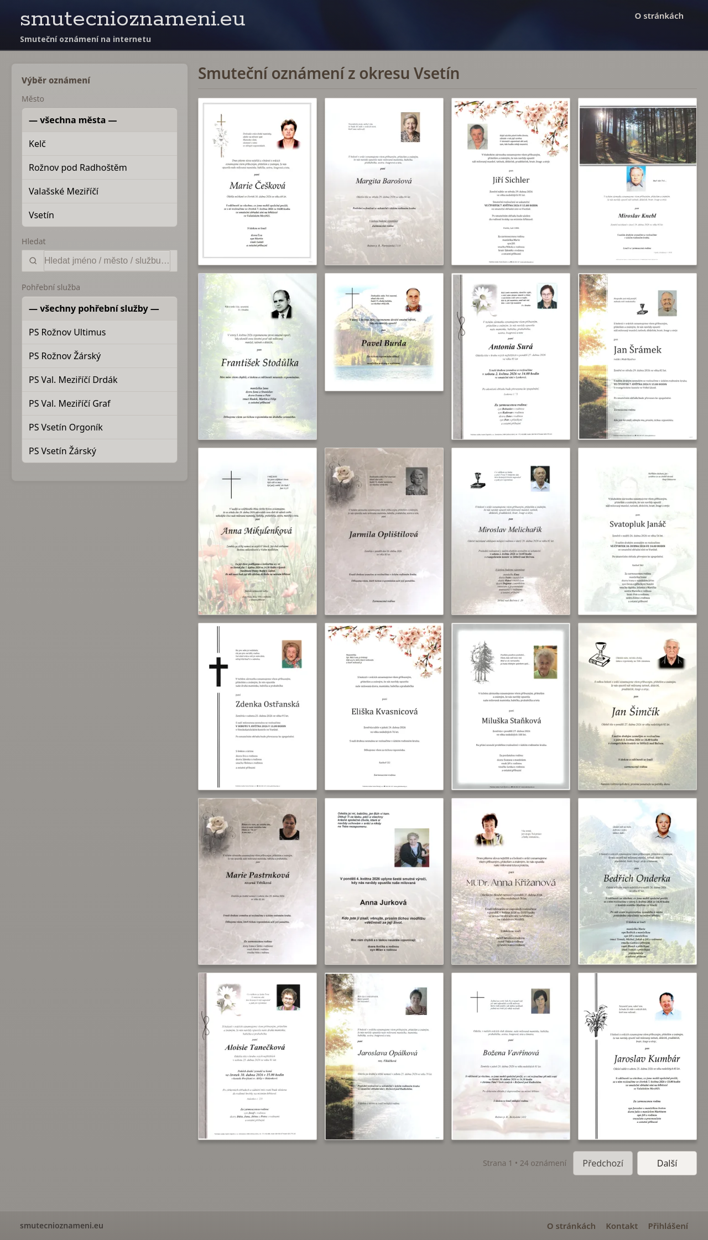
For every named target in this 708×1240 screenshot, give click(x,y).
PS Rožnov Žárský (65, 356)
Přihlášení (668, 1225)
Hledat (34, 241)
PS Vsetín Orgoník (66, 427)
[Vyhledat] (107, 260)
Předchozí (602, 1163)
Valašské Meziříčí (63, 191)
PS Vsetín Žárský (62, 451)
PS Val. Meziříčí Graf (70, 403)
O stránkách (659, 15)
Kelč (37, 144)
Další (667, 1163)
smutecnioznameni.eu (133, 19)
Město (33, 98)
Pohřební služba (51, 287)
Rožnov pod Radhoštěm (78, 167)
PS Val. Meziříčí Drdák (73, 380)
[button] (257, 181)
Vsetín (41, 215)
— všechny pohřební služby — (94, 308)
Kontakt (622, 1225)
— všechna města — (73, 120)
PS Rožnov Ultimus (67, 332)
